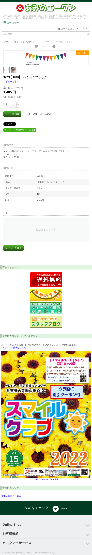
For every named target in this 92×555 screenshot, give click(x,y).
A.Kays (51, 552)
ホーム (7, 41)
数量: (5, 104)
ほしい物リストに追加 (40, 113)
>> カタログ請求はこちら (13, 347)
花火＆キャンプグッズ (25, 41)
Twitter (60, 509)
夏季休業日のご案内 (11, 496)
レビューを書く (11, 81)
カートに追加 (12, 114)
